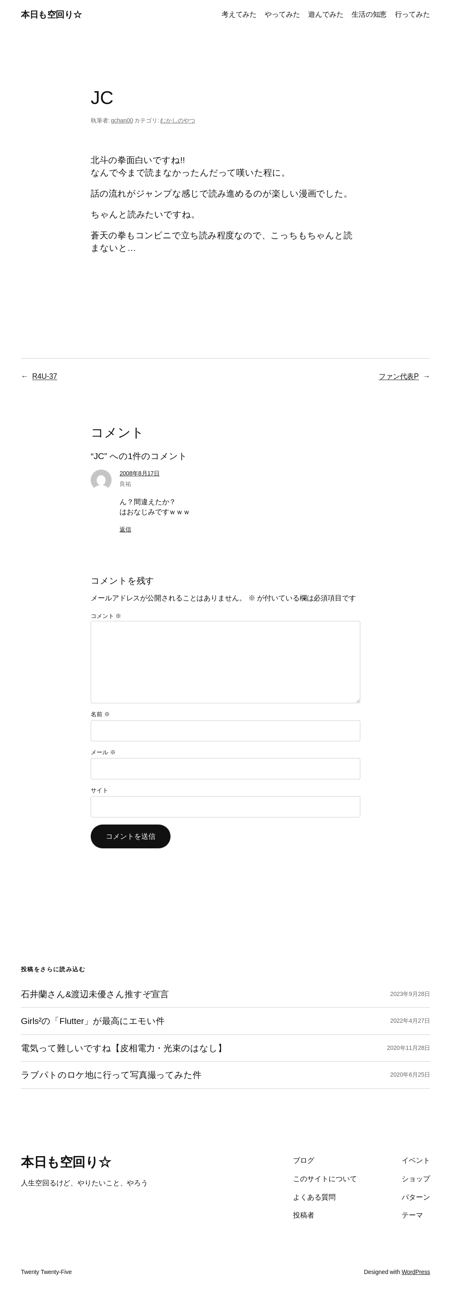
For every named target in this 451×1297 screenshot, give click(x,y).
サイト (99, 790)
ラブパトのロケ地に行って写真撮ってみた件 (111, 1075)
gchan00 (122, 120)
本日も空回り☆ (51, 14)
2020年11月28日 (408, 1047)
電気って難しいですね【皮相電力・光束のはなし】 (124, 1048)
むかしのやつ (177, 120)
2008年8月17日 (140, 473)
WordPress (416, 1272)
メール (103, 752)
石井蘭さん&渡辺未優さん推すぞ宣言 (95, 994)
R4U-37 (44, 376)
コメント (106, 616)
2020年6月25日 (410, 1074)
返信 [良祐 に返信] (125, 529)
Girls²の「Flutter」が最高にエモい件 (93, 1021)
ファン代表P (399, 376)
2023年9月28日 (410, 994)
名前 (100, 714)
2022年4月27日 (410, 1020)
